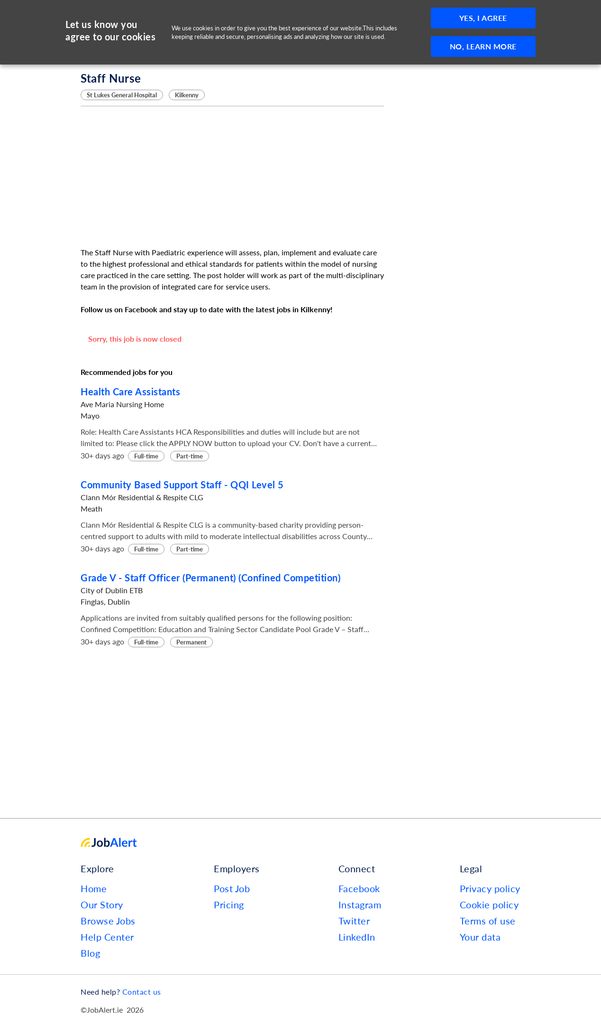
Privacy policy (490, 888)
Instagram (360, 904)
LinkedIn (356, 936)
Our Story (102, 904)
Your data (480, 936)
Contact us (141, 991)
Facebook (359, 888)
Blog (90, 953)
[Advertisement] (232, 176)
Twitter (354, 920)
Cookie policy (489, 904)
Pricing (229, 904)
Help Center (107, 936)
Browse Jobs (108, 920)
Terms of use (488, 920)
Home (94, 888)
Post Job (232, 888)
